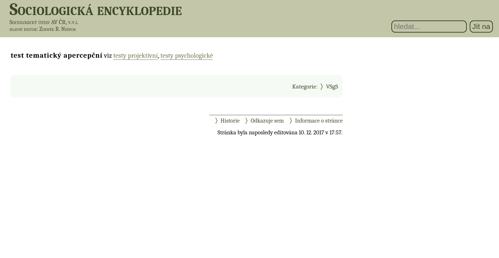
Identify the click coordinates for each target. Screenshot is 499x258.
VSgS (332, 86)
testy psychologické (187, 55)
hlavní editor (23, 29)
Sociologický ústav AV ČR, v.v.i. (44, 22)
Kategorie (304, 86)
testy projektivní (135, 55)
